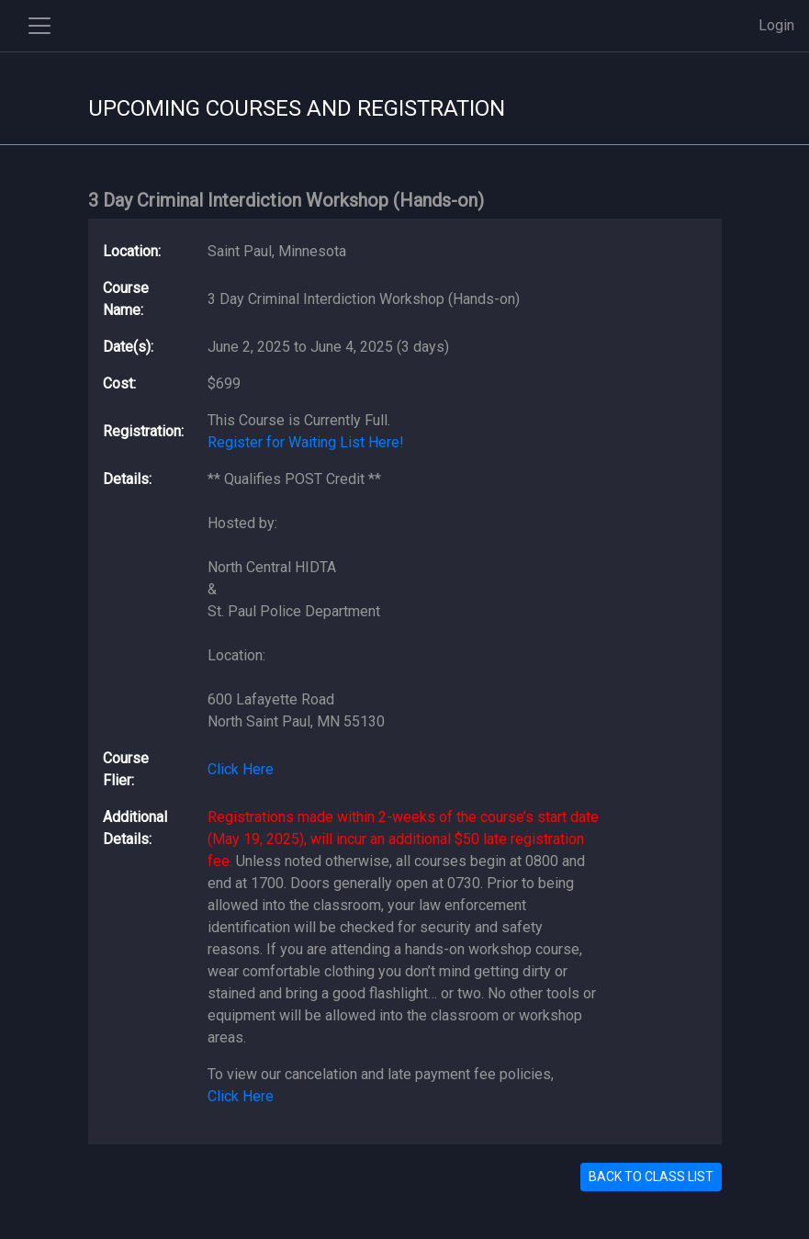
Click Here (241, 769)
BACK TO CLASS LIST (651, 1176)
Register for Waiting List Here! (306, 442)
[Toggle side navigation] (39, 25)
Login (776, 25)
